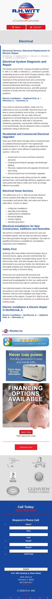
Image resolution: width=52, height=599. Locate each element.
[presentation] (27, 561)
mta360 (26, 594)
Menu (16, 27)
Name (29, 524)
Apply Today (26, 432)
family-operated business (13, 77)
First (29, 531)
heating (6, 302)
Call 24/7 (36, 27)
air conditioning (38, 299)
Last (29, 537)
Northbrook (35, 598)
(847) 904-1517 (26, 510)
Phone (28, 547)
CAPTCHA (28, 554)
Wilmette (44, 598)
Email (29, 541)
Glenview (15, 598)
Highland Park (25, 598)
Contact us (17, 203)
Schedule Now (26, 447)
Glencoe (7, 598)
